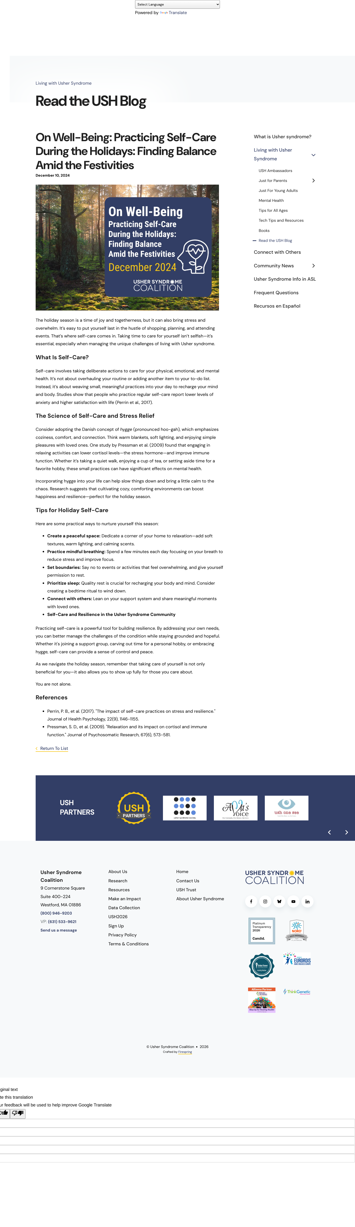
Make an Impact (124, 899)
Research (117, 881)
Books (264, 230)
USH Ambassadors (275, 170)
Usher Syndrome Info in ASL (285, 279)
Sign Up (116, 926)
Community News (286, 266)
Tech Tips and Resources (281, 220)
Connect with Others (277, 252)
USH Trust (186, 890)
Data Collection (124, 908)
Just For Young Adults (278, 190)
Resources (119, 890)
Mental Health (271, 200)
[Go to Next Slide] (346, 832)
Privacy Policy (122, 935)
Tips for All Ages (273, 210)
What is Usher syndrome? (282, 137)
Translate (173, 13)
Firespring (185, 1052)
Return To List (53, 748)
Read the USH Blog (275, 240)
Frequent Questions (276, 293)
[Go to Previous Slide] (329, 832)
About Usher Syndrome (200, 899)
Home (182, 872)
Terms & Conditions (128, 944)
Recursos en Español (277, 306)
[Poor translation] (17, 1114)
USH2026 (118, 917)
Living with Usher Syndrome (286, 155)
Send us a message (58, 930)
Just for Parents (289, 181)
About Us (117, 872)
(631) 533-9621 (62, 921)
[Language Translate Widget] (177, 4)
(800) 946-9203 (56, 913)
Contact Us (187, 881)
